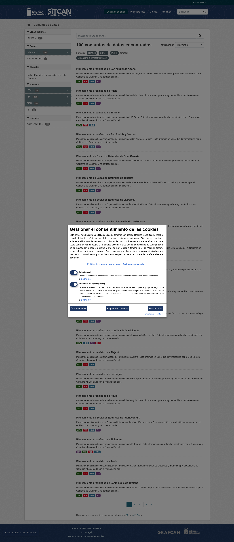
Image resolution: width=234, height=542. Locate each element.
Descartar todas (78, 308)
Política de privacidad (134, 264)
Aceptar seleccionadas (117, 308)
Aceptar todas (155, 308)
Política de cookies (97, 264)
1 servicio (85, 279)
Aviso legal (114, 264)
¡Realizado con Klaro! (154, 314)
